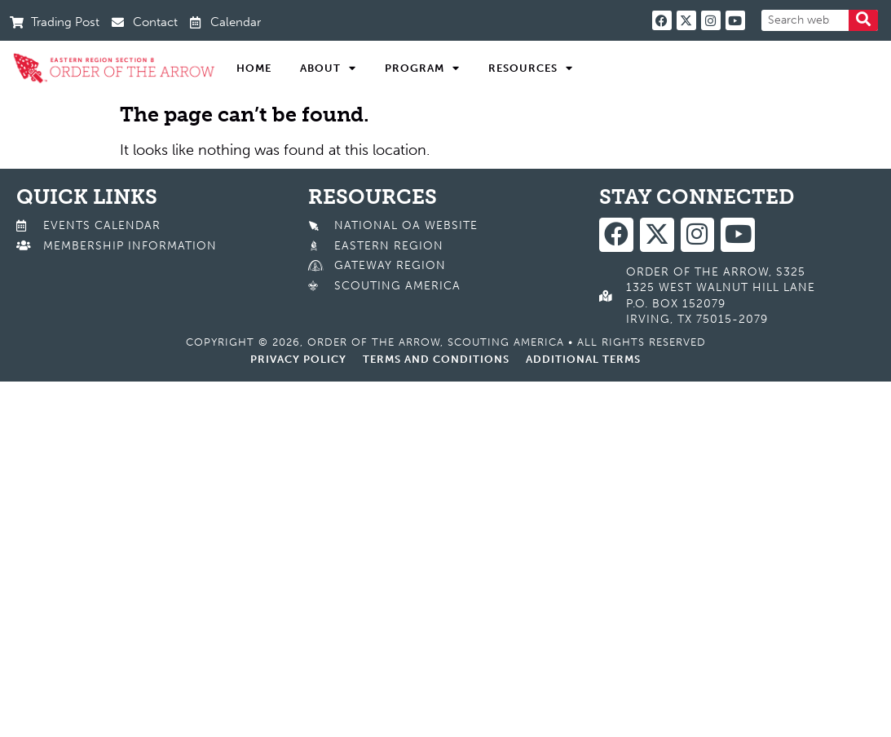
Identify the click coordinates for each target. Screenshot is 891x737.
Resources (530, 68)
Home (253, 68)
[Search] (863, 20)
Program (422, 68)
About (328, 68)
